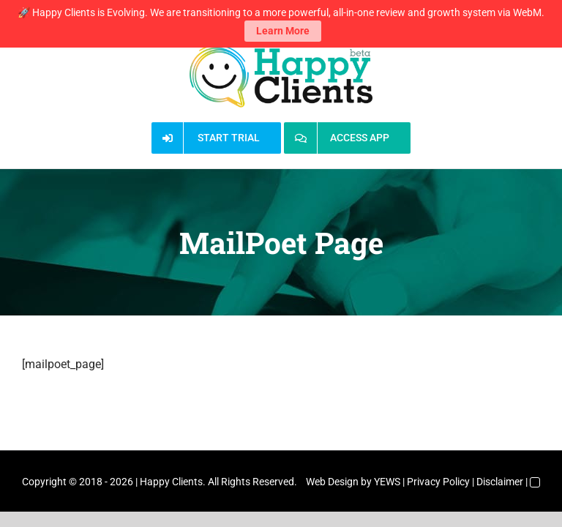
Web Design (332, 481)
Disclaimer (499, 481)
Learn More (283, 28)
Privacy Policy (438, 481)
